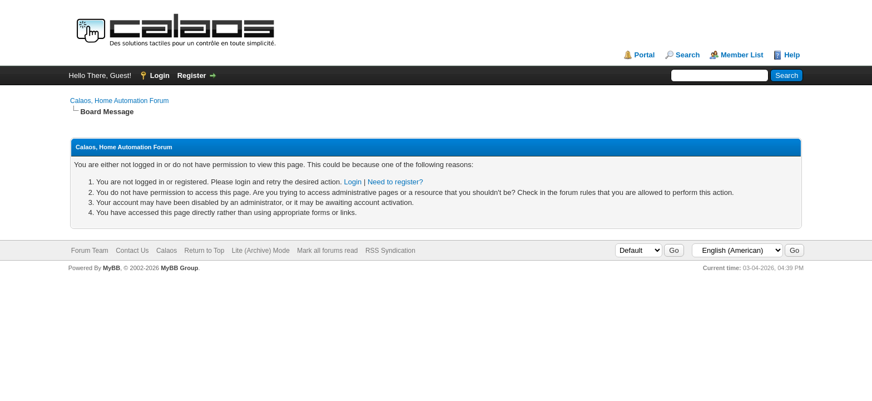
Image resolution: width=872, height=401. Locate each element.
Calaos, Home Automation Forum (119, 101)
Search (688, 55)
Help (792, 55)
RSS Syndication (390, 251)
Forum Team (89, 251)
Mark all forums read (327, 251)
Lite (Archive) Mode (261, 251)
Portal (645, 55)
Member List (742, 55)
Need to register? (395, 182)
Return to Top (205, 251)
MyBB (111, 268)
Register (191, 75)
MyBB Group (179, 268)
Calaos (166, 251)
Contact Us (132, 251)
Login (160, 75)
